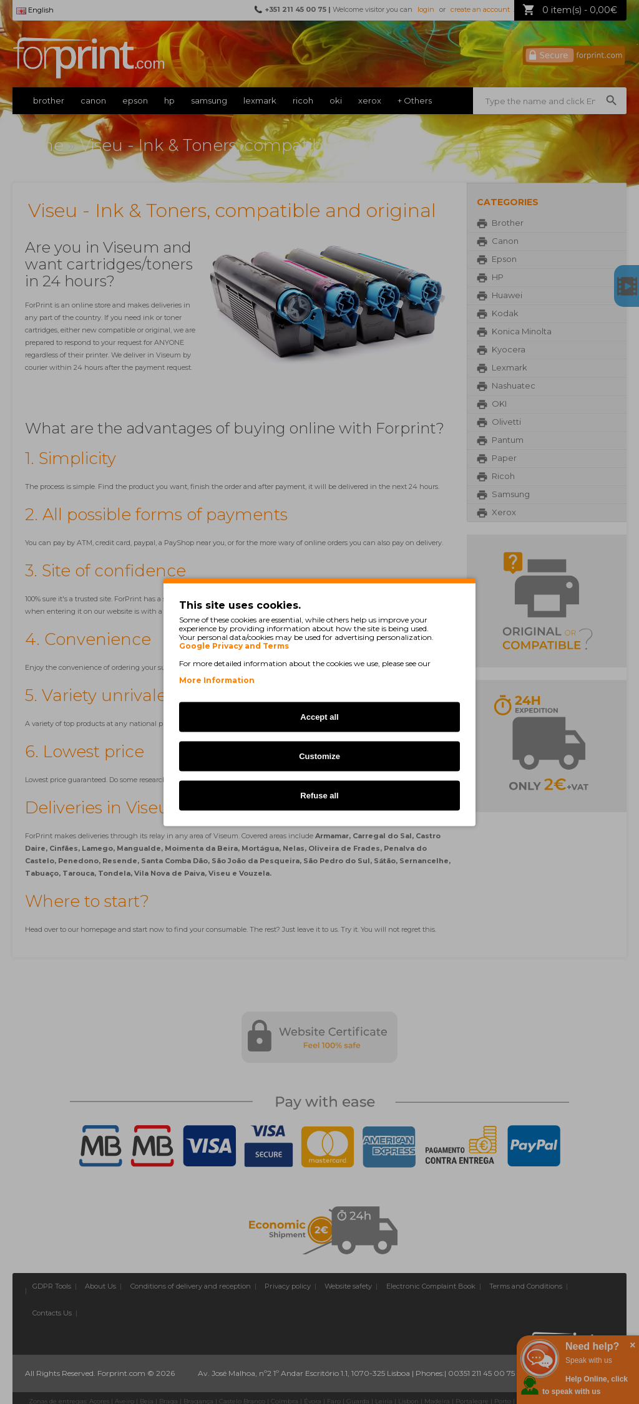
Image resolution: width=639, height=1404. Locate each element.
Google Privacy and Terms (234, 645)
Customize (319, 755)
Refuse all (319, 795)
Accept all (319, 716)
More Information (217, 679)
